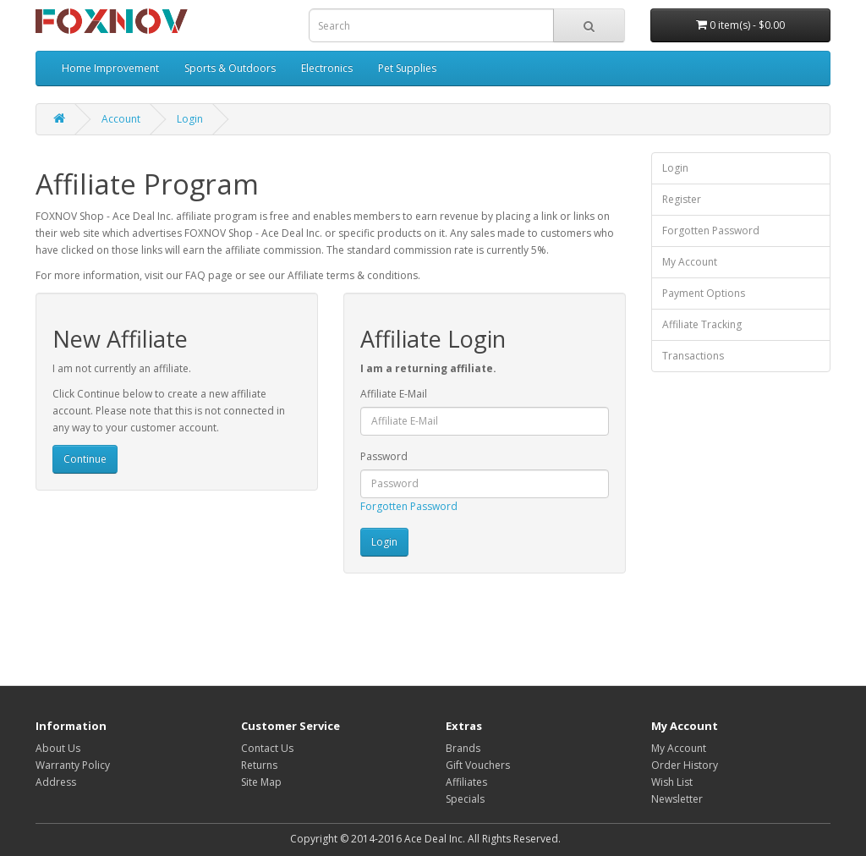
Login (190, 119)
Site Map (261, 782)
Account (120, 119)
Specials (465, 799)
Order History (684, 765)
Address (56, 782)
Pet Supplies (407, 68)
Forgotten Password (409, 506)
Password (384, 456)
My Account (689, 262)
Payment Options (703, 293)
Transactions (693, 355)
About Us (58, 748)
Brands (463, 748)
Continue (85, 459)
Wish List (672, 782)
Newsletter (677, 799)
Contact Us (267, 748)
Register (681, 199)
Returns (259, 765)
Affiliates (466, 782)
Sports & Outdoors (230, 68)
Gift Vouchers (478, 765)
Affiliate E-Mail (393, 394)
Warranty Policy (73, 765)
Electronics (327, 68)
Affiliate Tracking (702, 324)
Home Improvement (110, 68)
